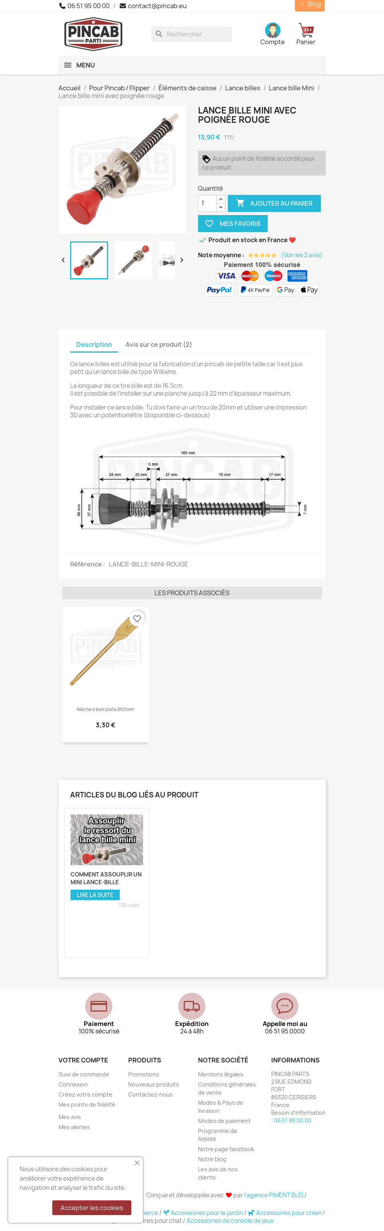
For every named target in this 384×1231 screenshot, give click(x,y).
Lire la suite (95, 895)
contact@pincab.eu (153, 6)
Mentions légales (220, 1074)
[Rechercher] (192, 34)
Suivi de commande (84, 1074)
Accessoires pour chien (285, 1213)
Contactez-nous (150, 1094)
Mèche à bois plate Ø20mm (105, 709)
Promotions (143, 1074)
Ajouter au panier (274, 203)
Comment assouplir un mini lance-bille (106, 878)
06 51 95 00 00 (84, 6)
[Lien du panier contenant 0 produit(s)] (310, 34)
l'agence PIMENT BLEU (275, 1195)
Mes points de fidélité (87, 1104)
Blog (310, 4)
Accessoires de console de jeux (230, 1221)
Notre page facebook (226, 1149)
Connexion (73, 1084)
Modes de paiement (224, 1120)
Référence (86, 564)
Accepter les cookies (91, 1207)
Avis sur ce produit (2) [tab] (159, 344)
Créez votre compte (85, 1094)
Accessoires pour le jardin (204, 1213)
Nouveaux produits (153, 1084)
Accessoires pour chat (146, 1221)
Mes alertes (74, 1127)
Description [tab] (94, 344)
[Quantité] (207, 203)
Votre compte (83, 1060)
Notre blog (212, 1159)
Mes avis (70, 1117)
